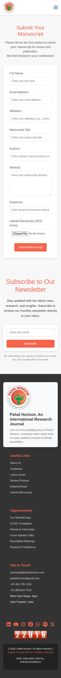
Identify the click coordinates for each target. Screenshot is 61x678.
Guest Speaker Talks (22, 535)
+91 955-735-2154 (21, 584)
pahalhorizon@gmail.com (25, 578)
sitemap (49, 652)
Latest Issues (18, 474)
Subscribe (30, 343)
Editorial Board (18, 486)
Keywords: (16, 202)
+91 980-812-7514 (21, 590)
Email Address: (19, 92)
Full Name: (17, 73)
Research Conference (23, 547)
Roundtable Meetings (22, 541)
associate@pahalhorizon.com (27, 572)
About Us (15, 463)
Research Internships (22, 529)
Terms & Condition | (34, 652)
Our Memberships (20, 517)
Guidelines (16, 468)
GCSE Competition (21, 523)
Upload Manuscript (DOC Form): (26, 223)
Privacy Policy (15, 652)
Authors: (15, 148)
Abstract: (15, 167)
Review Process (19, 480)
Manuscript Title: (20, 129)
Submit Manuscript (30, 247)
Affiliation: (16, 111)
